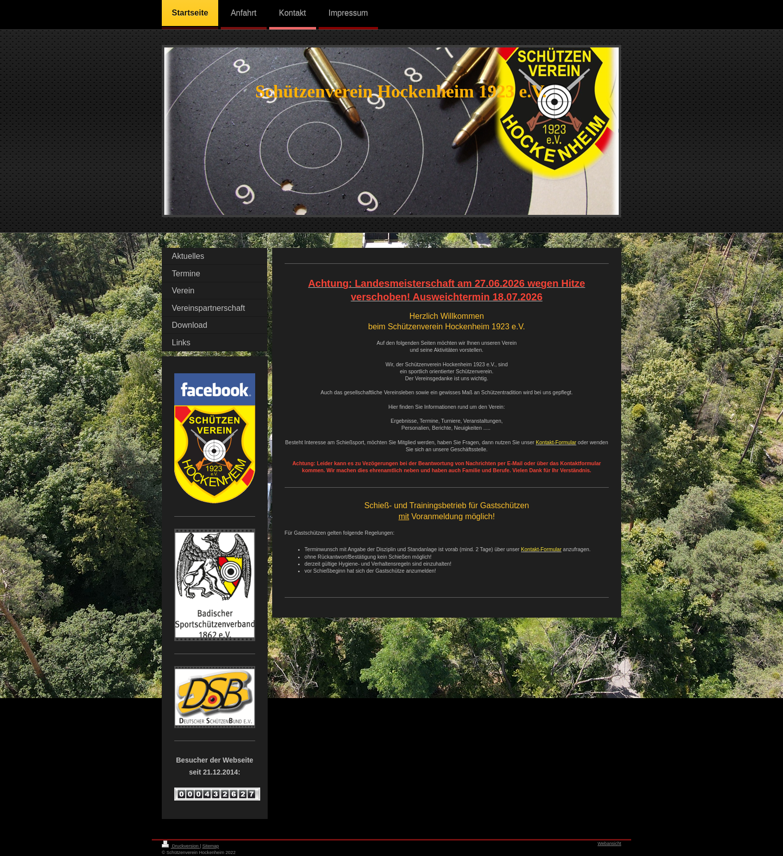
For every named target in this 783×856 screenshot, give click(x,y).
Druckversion (181, 846)
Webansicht (609, 843)
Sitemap (210, 846)
